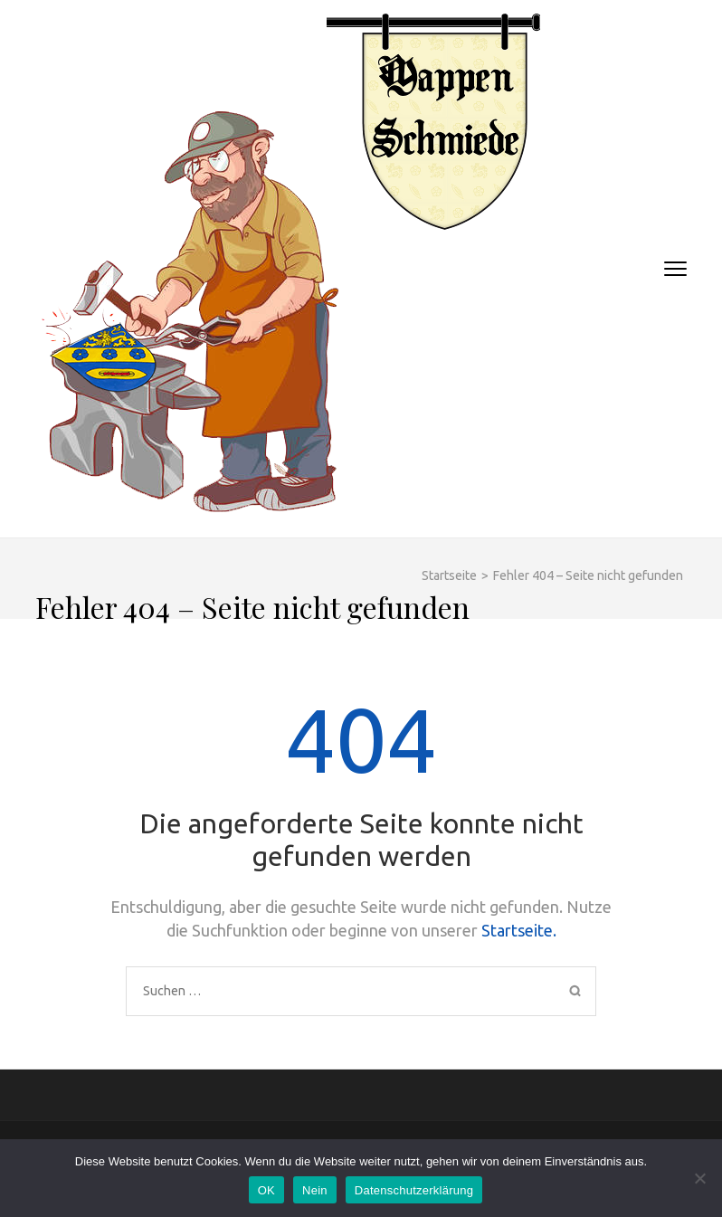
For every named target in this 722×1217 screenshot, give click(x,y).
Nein (315, 1190)
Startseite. (518, 930)
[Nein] (699, 1178)
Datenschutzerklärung (414, 1190)
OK (266, 1190)
